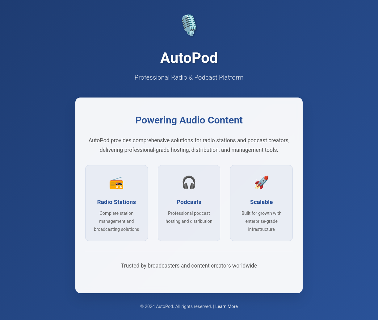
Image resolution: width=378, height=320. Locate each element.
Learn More (226, 306)
